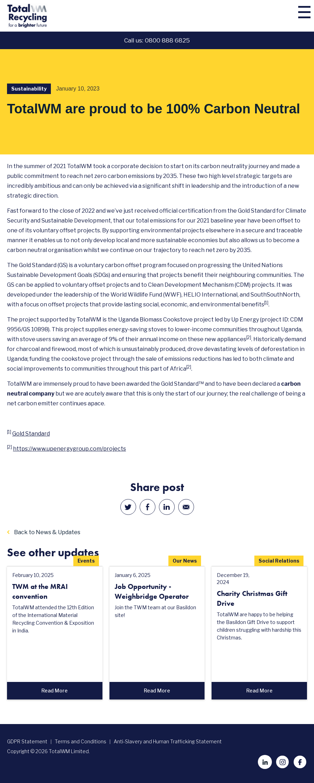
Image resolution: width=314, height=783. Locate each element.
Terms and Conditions (80, 741)
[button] (299, 16)
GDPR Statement (27, 741)
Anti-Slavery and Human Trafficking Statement (168, 741)
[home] (44, 16)
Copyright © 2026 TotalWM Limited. (48, 751)
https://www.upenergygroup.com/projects (69, 448)
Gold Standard (31, 433)
